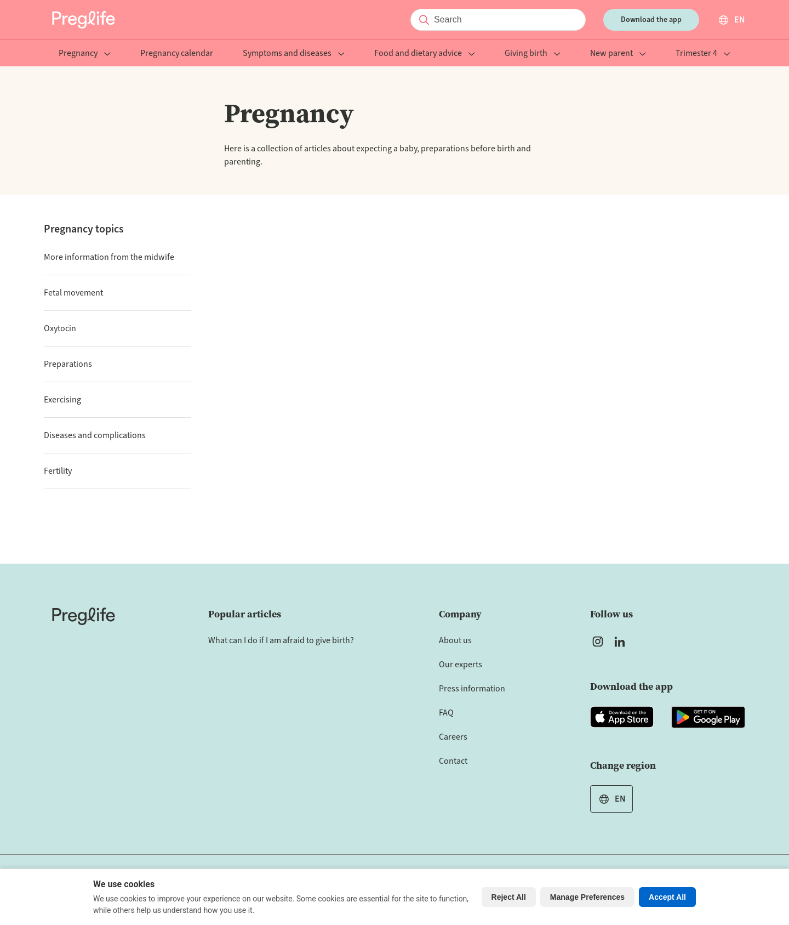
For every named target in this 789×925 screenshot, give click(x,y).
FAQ (446, 713)
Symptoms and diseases (294, 54)
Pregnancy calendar (176, 54)
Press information (472, 689)
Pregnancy (85, 54)
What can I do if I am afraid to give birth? (281, 640)
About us (455, 640)
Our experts (460, 665)
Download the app (651, 19)
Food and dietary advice (424, 54)
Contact (453, 761)
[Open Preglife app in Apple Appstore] (622, 717)
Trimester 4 (703, 54)
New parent (618, 54)
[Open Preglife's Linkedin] (622, 641)
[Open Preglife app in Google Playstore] (708, 717)
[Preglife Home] (83, 20)
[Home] (83, 616)
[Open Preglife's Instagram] (597, 641)
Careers (453, 737)
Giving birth (533, 54)
